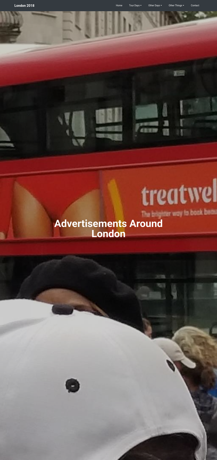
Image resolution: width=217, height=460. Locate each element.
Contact (195, 5)
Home (119, 5)
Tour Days (134, 5)
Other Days (154, 5)
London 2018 (24, 6)
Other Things (175, 5)
